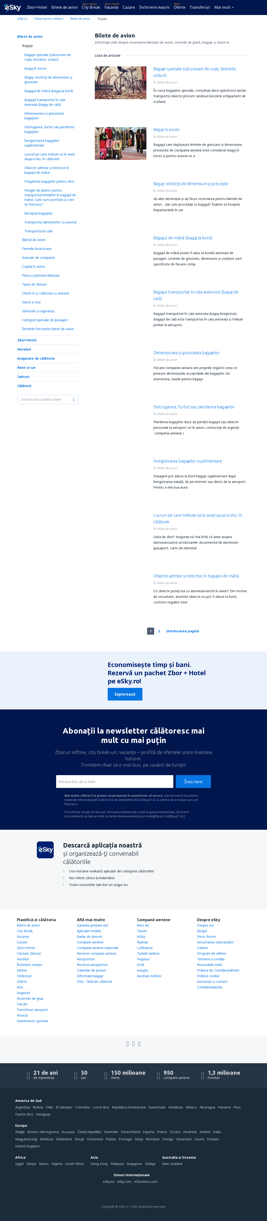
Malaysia (117, 1163)
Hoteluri (24, 349)
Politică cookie (208, 976)
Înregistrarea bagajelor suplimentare (41, 142)
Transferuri (200, 7)
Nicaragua (207, 1107)
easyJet (142, 970)
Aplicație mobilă (89, 931)
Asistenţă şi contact (212, 981)
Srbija (139, 1139)
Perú (236, 1107)
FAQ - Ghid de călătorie (94, 981)
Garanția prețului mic (92, 925)
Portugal (125, 1139)
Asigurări (23, 993)
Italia (217, 1132)
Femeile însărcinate (37, 248)
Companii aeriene (90, 942)
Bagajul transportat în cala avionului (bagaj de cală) (44, 102)
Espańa (148, 1132)
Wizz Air (143, 925)
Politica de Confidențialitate (218, 970)
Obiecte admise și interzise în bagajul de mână (46, 170)
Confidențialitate (209, 987)
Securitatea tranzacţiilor (215, 942)
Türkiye (150, 1163)
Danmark (111, 1132)
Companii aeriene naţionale (97, 948)
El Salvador (64, 1107)
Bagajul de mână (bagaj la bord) (48, 91)
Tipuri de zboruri (34, 284)
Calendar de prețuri (91, 970)
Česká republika (89, 1132)
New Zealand (172, 1163)
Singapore (134, 1163)
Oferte (179, 7)
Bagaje (27, 45)
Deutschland (130, 1132)
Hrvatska (190, 1132)
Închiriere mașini (154, 7)
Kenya (31, 1163)
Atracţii (22, 1015)
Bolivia (38, 1107)
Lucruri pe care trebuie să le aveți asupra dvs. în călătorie (49, 156)
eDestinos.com (145, 1181)
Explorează (125, 694)
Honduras (175, 1107)
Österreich (95, 1139)
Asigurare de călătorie (36, 358)
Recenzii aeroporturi (92, 964)
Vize (20, 987)
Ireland (205, 1132)
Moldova (46, 1139)
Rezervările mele (209, 964)
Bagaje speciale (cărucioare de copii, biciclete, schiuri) (47, 57)
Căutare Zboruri (29, 953)
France (162, 1132)
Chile (49, 1107)
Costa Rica (101, 1107)
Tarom (142, 931)
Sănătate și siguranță (38, 311)
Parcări (22, 1004)
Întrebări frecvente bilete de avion (48, 329)
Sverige (167, 1139)
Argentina (22, 1107)
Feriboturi (24, 976)
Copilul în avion (33, 266)
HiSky (141, 936)
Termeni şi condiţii (211, 959)
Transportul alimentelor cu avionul (50, 222)
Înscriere (193, 781)
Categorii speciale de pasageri (45, 320)
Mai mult (222, 7)
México (191, 1107)
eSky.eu (108, 1181)
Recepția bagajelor (38, 213)
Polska (111, 1139)
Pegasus (143, 959)
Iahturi (23, 376)
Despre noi (205, 925)
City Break (91, 7)
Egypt (19, 1163)
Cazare (129, 7)
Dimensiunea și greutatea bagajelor (186, 352)
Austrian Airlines (149, 976)
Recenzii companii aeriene (96, 953)
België (20, 1132)
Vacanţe (111, 7)
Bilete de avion (64, 7)
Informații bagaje (90, 976)
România (153, 1139)
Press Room (206, 936)
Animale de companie (38, 257)
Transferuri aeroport (32, 1009)
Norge (79, 1139)
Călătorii (24, 386)
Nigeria (57, 1163)
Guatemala (157, 1107)
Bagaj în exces (35, 68)
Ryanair (142, 942)
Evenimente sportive (32, 1021)
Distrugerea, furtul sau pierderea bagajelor (194, 406)
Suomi (199, 1139)
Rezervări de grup (30, 998)
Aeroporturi (86, 959)
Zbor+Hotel (37, 7)
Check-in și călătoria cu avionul (45, 293)
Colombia (82, 1107)
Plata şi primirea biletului (40, 275)
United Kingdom (27, 1146)
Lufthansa (145, 948)
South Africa (74, 1163)
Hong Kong (99, 1163)
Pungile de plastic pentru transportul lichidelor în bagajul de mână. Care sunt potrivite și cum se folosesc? (50, 197)
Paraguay (43, 1114)
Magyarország (26, 1139)
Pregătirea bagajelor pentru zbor (49, 181)
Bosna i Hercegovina (43, 1132)
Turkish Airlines (148, 953)
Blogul (202, 931)
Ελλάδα (175, 1132)
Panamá (224, 1107)
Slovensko (184, 1139)
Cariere (202, 948)
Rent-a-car (26, 367)
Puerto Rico (24, 1114)
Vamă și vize (31, 302)
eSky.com (124, 1181)
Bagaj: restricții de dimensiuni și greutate (190, 183)
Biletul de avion (34, 239)
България (68, 1132)
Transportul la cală (38, 231)
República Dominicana (129, 1107)
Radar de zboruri (89, 936)
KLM (140, 964)
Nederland (64, 1139)
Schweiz (213, 1139)
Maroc (44, 1163)
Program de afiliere (211, 953)
